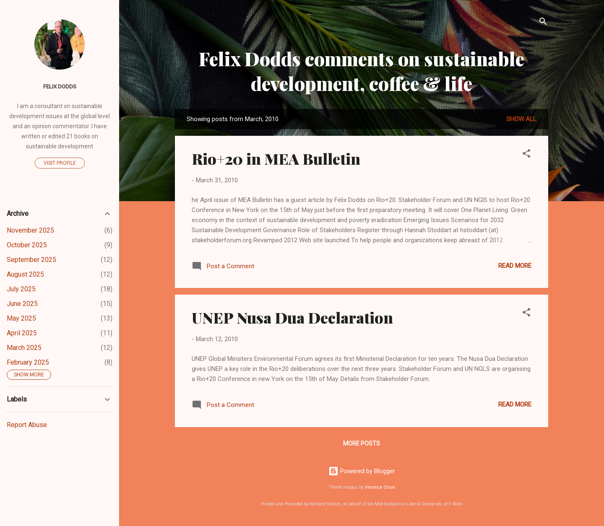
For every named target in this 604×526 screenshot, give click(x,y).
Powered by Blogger (361, 471)
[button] (526, 154)
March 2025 (24, 348)
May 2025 (21, 318)
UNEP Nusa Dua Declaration (292, 317)
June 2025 (22, 304)
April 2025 (22, 333)
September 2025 (31, 260)
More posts (361, 443)
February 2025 (28, 362)
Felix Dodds (59, 86)
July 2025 (21, 289)
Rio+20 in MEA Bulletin (276, 158)
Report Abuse (27, 425)
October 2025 (27, 245)
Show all (521, 119)
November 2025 (30, 230)
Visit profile (60, 163)
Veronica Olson (380, 487)
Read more (514, 265)
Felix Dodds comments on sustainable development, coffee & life (361, 71)
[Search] (543, 23)
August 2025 (25, 274)
